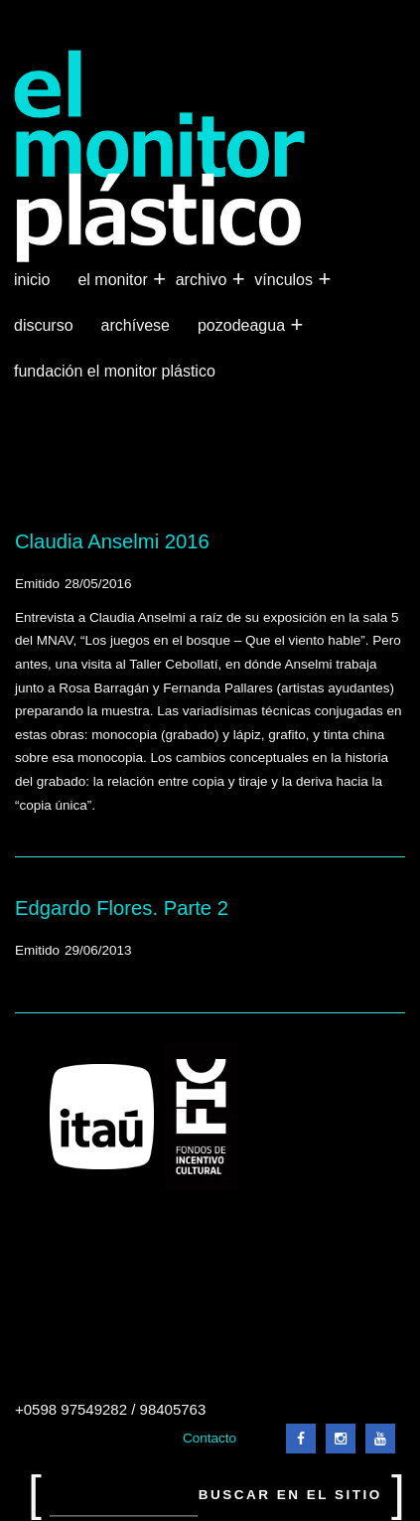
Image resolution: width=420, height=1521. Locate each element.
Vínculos (285, 280)
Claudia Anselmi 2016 (112, 541)
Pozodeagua (243, 326)
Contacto (209, 1438)
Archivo (203, 280)
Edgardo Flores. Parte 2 (121, 908)
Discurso (43, 325)
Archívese (135, 325)
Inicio (32, 279)
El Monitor (114, 280)
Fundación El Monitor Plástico (114, 371)
